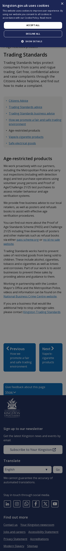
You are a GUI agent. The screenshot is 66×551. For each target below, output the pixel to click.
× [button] (62, 3)
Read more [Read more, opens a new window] (46, 17)
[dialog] (33, 23)
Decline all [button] (33, 33)
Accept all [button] (33, 25)
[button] (33, 41)
